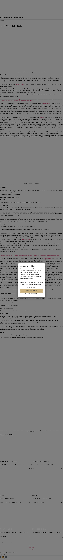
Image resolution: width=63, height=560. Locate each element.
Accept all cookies (31, 290)
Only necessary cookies (31, 293)
